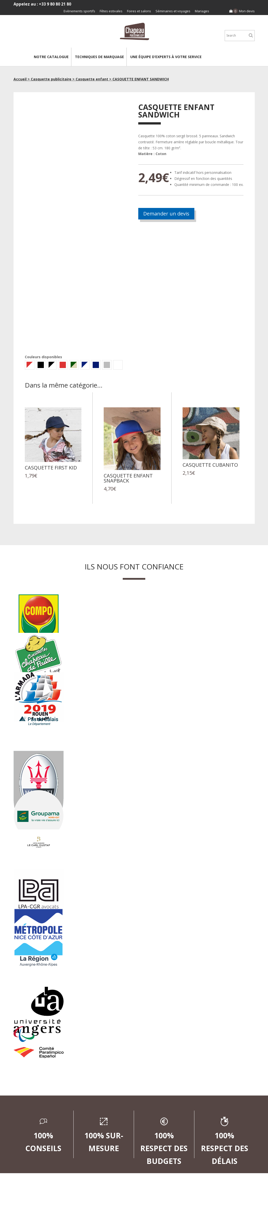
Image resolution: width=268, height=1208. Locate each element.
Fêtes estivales (111, 11)
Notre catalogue (51, 57)
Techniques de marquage (99, 57)
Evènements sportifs (79, 11)
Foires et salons (139, 11)
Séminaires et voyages (173, 11)
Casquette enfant (92, 79)
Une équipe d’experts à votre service (166, 57)
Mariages (202, 11)
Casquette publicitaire (51, 79)
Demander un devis (166, 213)
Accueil (20, 79)
